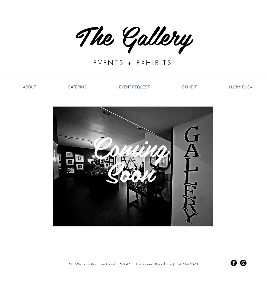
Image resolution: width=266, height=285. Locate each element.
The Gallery (133, 34)
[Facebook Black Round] (234, 263)
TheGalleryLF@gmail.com (154, 264)
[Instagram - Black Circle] (243, 263)
